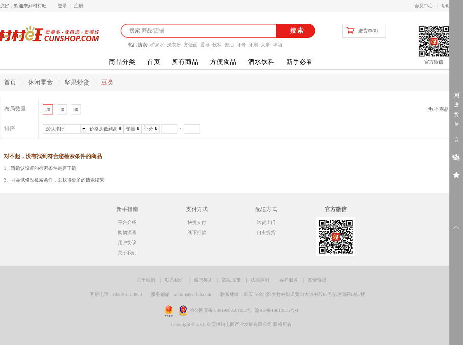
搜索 (296, 30)
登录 (62, 6)
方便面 (191, 45)
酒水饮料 (261, 61)
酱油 (229, 45)
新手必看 (299, 61)
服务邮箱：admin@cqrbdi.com (181, 294)
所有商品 (185, 61)
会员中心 (423, 6)
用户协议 (127, 242)
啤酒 (277, 45)
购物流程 (127, 232)
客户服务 (288, 280)
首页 (153, 61)
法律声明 (260, 280)
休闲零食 (40, 82)
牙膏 (241, 45)
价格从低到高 (103, 129)
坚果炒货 (77, 82)
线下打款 (197, 232)
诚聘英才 (203, 280)
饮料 (217, 45)
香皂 (205, 45)
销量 (130, 129)
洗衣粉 (174, 45)
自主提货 (266, 232)
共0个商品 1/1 (442, 109)
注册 (78, 6)
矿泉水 (157, 45)
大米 (265, 45)
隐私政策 (231, 280)
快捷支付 (197, 222)
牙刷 (253, 45)
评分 (148, 129)
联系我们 (174, 280)
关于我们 (127, 252)
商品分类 (122, 61)
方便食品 (223, 61)
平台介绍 (127, 222)
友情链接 (317, 280)
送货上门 (266, 222)
